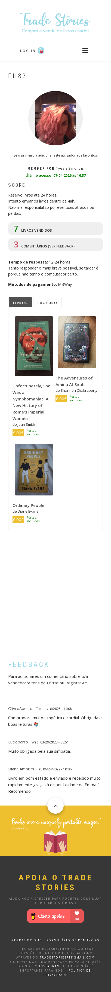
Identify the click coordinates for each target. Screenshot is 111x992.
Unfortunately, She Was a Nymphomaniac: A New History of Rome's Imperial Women (31, 402)
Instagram (49, 966)
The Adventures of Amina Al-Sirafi (74, 381)
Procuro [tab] (47, 303)
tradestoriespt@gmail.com (67, 957)
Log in (28, 50)
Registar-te (76, 682)
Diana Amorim (21, 768)
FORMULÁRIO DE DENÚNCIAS (73, 940)
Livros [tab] (20, 303)
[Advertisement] (55, 599)
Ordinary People (28, 505)
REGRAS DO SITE (27, 940)
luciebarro (18, 742)
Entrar (52, 682)
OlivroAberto (20, 708)
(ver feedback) (61, 246)
